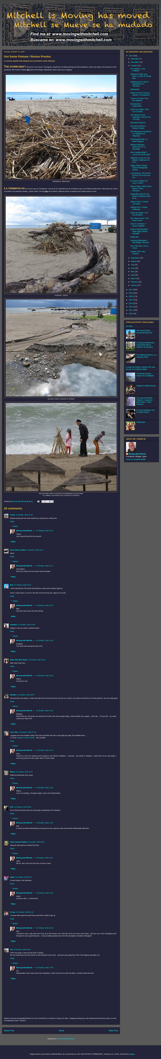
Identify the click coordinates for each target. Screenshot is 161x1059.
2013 (131, 303)
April (133, 275)
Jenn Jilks (14, 732)
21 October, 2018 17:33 (27, 732)
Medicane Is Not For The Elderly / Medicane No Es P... (140, 160)
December (135, 59)
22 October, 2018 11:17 (44, 566)
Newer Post (9, 1031)
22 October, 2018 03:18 (24, 912)
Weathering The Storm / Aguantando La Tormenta (139, 84)
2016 (131, 293)
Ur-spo (12, 912)
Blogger (132, 1054)
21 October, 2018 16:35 (25, 695)
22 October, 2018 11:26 (44, 823)
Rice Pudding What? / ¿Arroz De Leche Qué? (140, 153)
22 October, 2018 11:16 (44, 531)
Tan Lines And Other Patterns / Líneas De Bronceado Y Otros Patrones (144, 401)
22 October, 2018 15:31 (22, 949)
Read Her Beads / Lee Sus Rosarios (139, 214)
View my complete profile (136, 459)
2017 (131, 290)
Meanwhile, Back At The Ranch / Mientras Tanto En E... (140, 196)
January (134, 285)
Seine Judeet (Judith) (18, 842)
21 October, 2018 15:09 (26, 625)
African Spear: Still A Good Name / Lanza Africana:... (140, 188)
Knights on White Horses (146, 386)
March (133, 278)
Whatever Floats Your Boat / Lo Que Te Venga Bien (140, 76)
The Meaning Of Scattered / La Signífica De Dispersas (140, 134)
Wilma (12, 772)
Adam (12, 877)
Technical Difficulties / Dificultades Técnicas (139, 241)
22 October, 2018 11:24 (44, 750)
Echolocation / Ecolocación (136, 105)
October (134, 66)
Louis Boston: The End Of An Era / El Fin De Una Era (140, 175)
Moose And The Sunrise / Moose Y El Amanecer (140, 94)
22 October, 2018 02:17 (23, 877)
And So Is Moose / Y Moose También (138, 225)
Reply (12, 521)
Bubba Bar (134, 237)
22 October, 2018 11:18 (44, 605)
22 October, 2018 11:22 (44, 711)
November (135, 62)
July (132, 265)
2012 (131, 307)
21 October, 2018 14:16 (22, 585)
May (133, 272)
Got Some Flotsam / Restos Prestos (138, 127)
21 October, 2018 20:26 (22, 807)
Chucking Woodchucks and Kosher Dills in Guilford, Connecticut (145, 345)
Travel (12, 515)
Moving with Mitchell (24, 531)
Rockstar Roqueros (138, 123)
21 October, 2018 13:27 (34, 550)
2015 (131, 296)
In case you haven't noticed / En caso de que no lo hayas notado (140, 368)
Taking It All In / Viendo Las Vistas (139, 203)
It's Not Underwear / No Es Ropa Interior (145, 411)
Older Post (113, 1031)
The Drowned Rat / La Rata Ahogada (139, 140)
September (135, 258)
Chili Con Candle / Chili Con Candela (139, 110)
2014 (131, 300)
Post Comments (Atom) (65, 1039)
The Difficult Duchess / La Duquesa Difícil (146, 356)
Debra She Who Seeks (18, 660)
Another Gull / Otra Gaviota (137, 252)
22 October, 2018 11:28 (44, 893)
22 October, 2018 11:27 (44, 858)
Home (61, 1031)
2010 (131, 314)
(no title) (129, 326)
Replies (15, 526)
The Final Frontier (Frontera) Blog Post (144, 332)
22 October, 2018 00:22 (35, 842)
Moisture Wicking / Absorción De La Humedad (137, 147)
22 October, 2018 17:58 (44, 968)
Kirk (11, 807)
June (133, 268)
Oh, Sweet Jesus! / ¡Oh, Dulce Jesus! (139, 219)
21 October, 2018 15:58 (36, 660)
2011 (131, 310)
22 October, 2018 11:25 (44, 788)
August (134, 261)
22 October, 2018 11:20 (44, 676)
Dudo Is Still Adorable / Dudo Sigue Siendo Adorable (139, 231)
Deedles (13, 695)
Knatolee (13, 625)
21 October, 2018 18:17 (24, 772)
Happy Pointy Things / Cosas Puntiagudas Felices (139, 168)
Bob (11, 585)
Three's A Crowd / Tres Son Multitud (139, 99)
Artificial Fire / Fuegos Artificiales (138, 208)
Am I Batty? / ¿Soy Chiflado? (137, 70)
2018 (131, 56)
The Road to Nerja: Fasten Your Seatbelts (145, 375)
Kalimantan (134, 89)
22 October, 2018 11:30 (44, 928)
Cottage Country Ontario (26, 738)
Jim (11, 949)
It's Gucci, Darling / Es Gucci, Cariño (139, 182)
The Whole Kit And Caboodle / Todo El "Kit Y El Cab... (140, 117)
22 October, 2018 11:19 (44, 640)
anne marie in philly (17, 550)
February (134, 282)
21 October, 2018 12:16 (24, 515)
